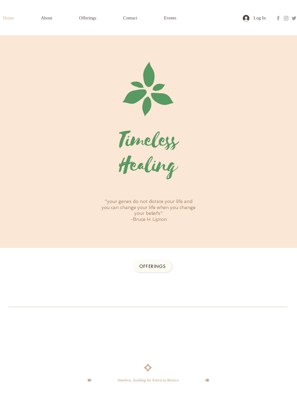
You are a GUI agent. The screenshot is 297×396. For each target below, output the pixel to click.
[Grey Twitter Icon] (294, 18)
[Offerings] (152, 266)
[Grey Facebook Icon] (278, 18)
